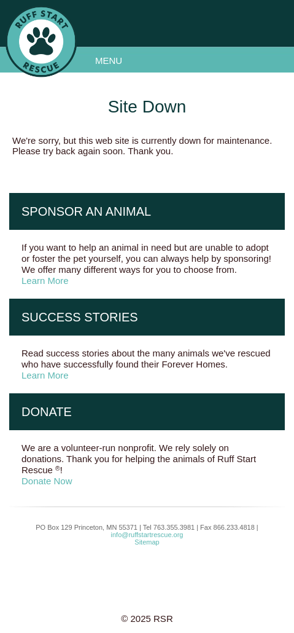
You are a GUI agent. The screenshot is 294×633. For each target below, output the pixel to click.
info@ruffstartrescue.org (147, 534)
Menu (108, 60)
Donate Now (46, 481)
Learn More (45, 280)
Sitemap (146, 542)
